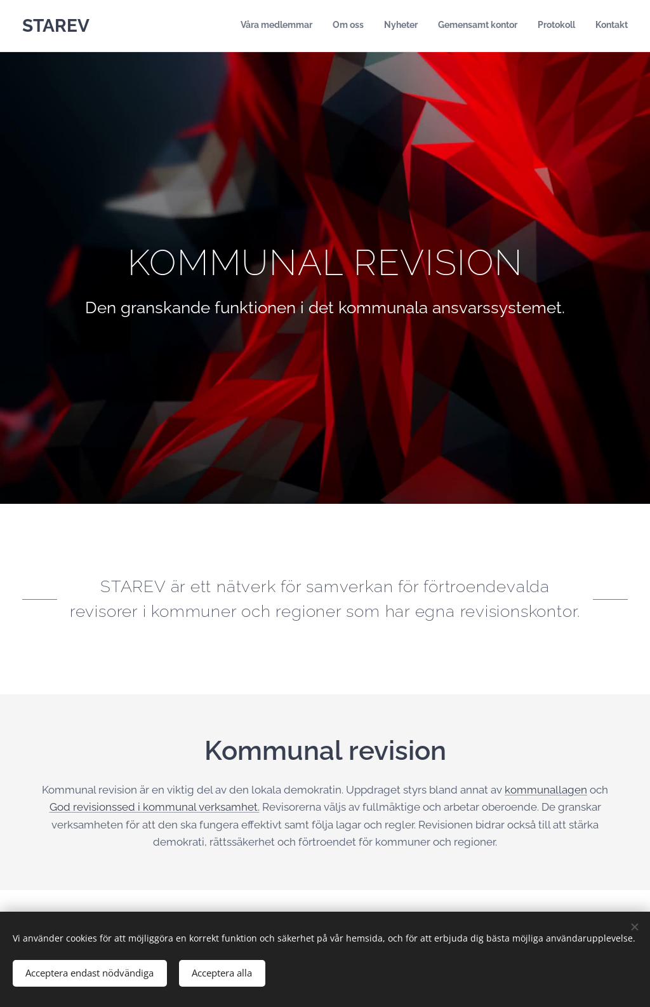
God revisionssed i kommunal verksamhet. (155, 807)
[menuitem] (529, 26)
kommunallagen (546, 789)
